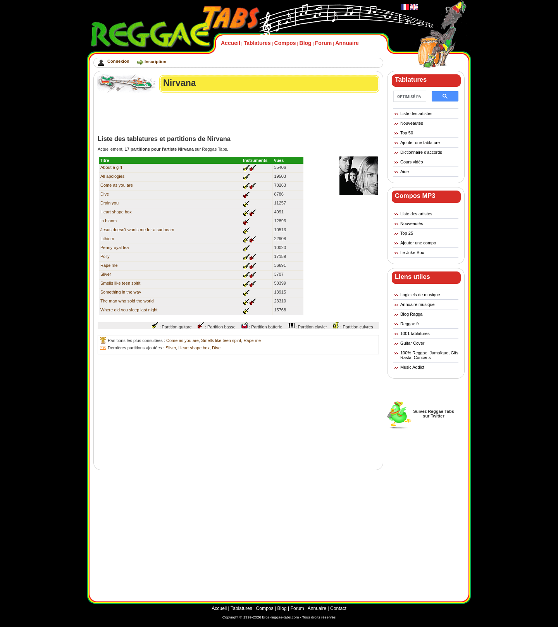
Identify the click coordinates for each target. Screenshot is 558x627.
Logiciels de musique (420, 294)
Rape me (109, 265)
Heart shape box (116, 212)
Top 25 (406, 233)
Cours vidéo (411, 162)
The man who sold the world (127, 301)
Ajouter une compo (418, 242)
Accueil (230, 43)
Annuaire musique (417, 304)
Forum (323, 43)
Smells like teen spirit (120, 283)
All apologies (112, 176)
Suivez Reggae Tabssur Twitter (433, 413)
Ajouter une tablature (420, 142)
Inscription (155, 61)
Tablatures (257, 43)
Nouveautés (411, 123)
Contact (338, 608)
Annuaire (347, 43)
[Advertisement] (239, 113)
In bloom (108, 220)
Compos (285, 43)
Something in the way (120, 292)
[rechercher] (409, 96)
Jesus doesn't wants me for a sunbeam (137, 229)
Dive (104, 194)
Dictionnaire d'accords (421, 152)
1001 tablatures (415, 333)
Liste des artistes (416, 113)
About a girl (111, 167)
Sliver (105, 274)
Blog (306, 43)
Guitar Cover (412, 343)
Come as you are (116, 185)
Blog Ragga (411, 314)
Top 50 (406, 133)
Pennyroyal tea (114, 247)
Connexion (118, 61)
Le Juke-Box (412, 252)
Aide (404, 171)
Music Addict (412, 367)
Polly (105, 256)
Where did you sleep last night (128, 309)
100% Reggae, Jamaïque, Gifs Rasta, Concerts (429, 355)
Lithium (107, 238)
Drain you (109, 203)
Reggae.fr (409, 323)
